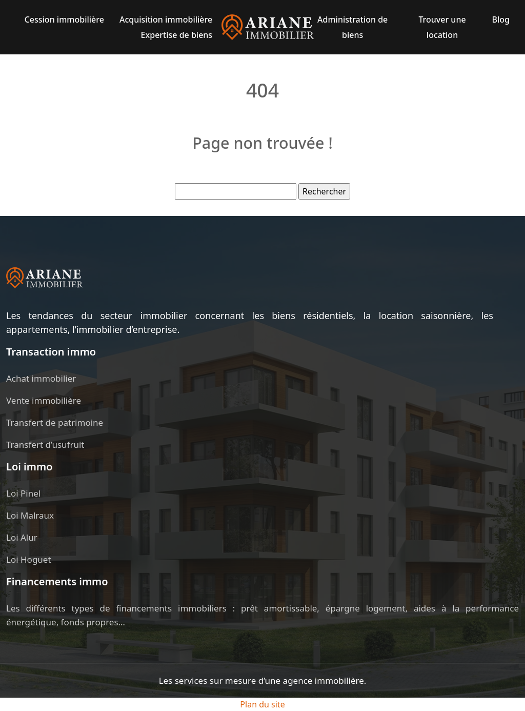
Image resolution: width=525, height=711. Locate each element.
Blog (500, 19)
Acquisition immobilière (165, 19)
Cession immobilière (64, 19)
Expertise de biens (177, 35)
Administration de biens (352, 27)
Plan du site (262, 704)
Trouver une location (442, 27)
